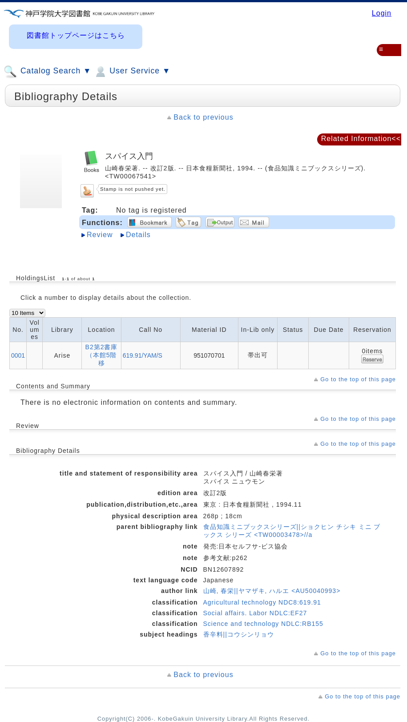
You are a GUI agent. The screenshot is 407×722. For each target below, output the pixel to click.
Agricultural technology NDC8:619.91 (262, 602)
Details (138, 234)
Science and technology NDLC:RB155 (263, 623)
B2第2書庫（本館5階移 (101, 355)
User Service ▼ (131, 71)
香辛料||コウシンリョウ (238, 634)
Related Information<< (361, 138)
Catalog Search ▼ (47, 71)
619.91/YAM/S (142, 355)
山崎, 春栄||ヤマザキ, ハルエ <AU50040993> (272, 590)
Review (100, 234)
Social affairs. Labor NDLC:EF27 (255, 613)
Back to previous (203, 117)
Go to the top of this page (358, 379)
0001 (18, 355)
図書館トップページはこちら (76, 35)
